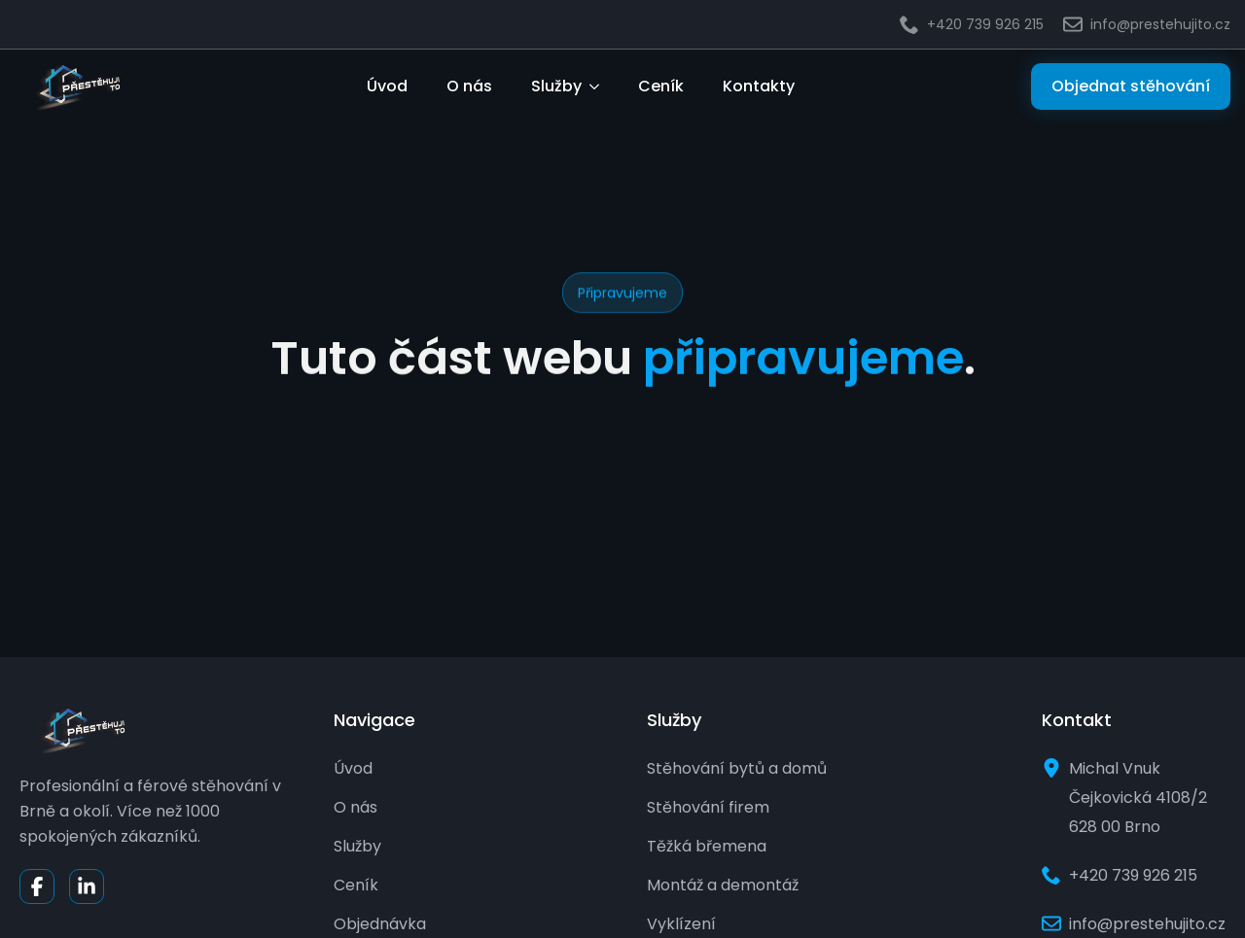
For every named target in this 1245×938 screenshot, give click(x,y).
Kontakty (759, 86)
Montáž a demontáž (723, 885)
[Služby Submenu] (600, 86)
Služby (556, 86)
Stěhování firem (708, 807)
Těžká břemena (706, 846)
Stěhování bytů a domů (737, 768)
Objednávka (380, 924)
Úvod (387, 86)
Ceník (661, 86)
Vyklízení (681, 924)
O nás (469, 86)
